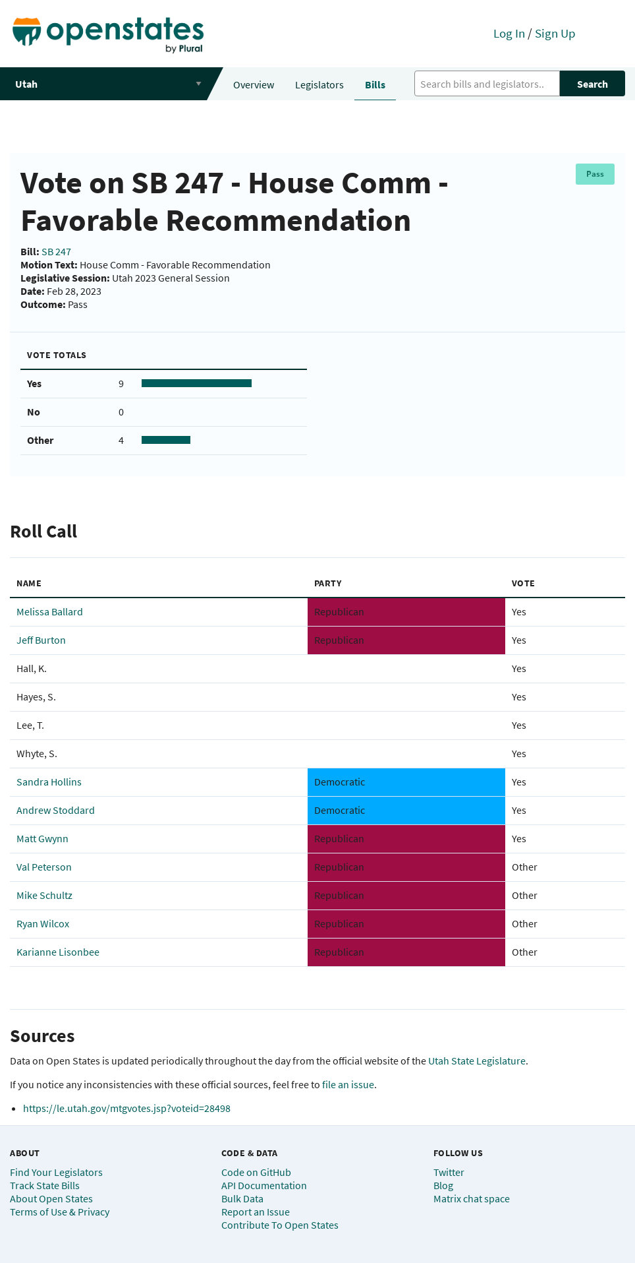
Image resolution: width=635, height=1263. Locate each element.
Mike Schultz (44, 895)
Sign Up (555, 33)
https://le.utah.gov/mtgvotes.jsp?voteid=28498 (127, 1108)
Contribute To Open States (280, 1224)
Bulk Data (242, 1198)
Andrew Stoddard (55, 809)
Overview (253, 84)
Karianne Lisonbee (57, 951)
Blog (443, 1185)
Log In (509, 33)
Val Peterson (44, 866)
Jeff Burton (41, 639)
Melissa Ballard (49, 611)
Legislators (319, 84)
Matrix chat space (471, 1198)
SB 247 (56, 251)
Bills (375, 84)
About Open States (51, 1198)
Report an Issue (255, 1211)
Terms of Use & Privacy (59, 1211)
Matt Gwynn (42, 838)
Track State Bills (45, 1185)
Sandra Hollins (49, 781)
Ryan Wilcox (42, 923)
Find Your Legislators (56, 1172)
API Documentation (264, 1185)
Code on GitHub (256, 1172)
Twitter (448, 1172)
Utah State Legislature (477, 1060)
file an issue (348, 1084)
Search (592, 83)
